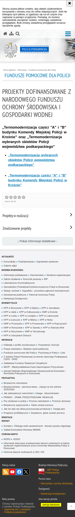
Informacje (22, 70)
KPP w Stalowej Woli (53, 327)
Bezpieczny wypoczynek (16, 405)
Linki (62, 352)
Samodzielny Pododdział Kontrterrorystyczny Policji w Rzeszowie (36, 287)
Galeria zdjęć (10, 265)
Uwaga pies (59, 409)
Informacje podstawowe (15, 275)
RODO (7, 439)
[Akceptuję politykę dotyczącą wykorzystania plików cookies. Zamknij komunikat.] (70, 3)
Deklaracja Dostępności (15, 298)
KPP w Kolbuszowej (29, 312)
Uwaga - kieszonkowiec (47, 393)
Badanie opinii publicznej (35, 349)
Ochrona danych (10, 434)
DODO (16, 439)
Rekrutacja (7, 417)
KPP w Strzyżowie (13, 331)
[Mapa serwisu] (11, 33)
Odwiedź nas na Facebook (19, 472)
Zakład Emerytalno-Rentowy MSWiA (22, 430)
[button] (68, 34)
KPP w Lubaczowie (49, 316)
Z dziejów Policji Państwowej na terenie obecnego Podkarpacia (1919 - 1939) (35, 358)
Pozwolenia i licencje (48, 345)
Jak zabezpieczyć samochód (18, 393)
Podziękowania (26, 261)
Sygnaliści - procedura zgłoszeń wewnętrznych (45, 290)
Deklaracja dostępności (53, 493)
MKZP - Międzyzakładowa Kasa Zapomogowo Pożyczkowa (33, 367)
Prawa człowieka (12, 349)
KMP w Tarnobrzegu (35, 331)
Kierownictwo (37, 275)
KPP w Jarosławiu (51, 308)
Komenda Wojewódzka (12, 269)
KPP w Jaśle (10, 312)
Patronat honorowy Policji (42, 295)
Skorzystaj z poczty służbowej (56, 483)
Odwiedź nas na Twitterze (26, 472)
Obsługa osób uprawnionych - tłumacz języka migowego (42, 426)
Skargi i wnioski (11, 290)
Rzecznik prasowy (32, 279)
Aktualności (8, 256)
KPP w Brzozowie (12, 308)
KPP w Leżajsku (28, 316)
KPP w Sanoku (32, 327)
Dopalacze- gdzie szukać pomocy (48, 413)
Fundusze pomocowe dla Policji (42, 70)
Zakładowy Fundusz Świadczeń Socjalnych (25, 363)
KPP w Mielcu (30, 320)
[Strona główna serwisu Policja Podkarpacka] (5, 33)
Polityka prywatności (15, 512)
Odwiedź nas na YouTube (12, 472)
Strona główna (9, 70)
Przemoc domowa (61, 401)
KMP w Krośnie (50, 312)
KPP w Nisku (46, 320)
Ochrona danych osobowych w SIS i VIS (24, 452)
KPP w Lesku (10, 316)
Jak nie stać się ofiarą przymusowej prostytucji (27, 409)
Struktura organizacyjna (58, 275)
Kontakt (6, 420)
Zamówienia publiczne (15, 295)
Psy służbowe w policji (15, 401)
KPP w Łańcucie (12, 320)
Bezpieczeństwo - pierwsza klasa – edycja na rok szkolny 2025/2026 (32, 388)
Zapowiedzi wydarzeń (47, 261)
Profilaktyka (8, 377)
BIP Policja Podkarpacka (52, 471)
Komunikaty (9, 261)
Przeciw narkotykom (39, 401)
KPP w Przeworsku (34, 323)
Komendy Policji (9, 302)
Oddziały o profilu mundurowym (19, 345)
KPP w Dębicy (31, 308)
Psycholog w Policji (48, 352)
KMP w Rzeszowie (13, 327)
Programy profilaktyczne (16, 413)
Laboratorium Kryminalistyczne (19, 283)
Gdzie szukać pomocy (42, 405)
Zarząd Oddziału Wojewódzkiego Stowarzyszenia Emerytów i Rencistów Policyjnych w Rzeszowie (34, 372)
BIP (46, 279)
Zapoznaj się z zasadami (17, 509)
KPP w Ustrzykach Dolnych (17, 335)
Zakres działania (12, 279)
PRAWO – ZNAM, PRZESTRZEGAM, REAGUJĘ (28, 397)
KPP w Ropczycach (57, 323)
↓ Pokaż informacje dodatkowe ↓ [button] (37, 241)
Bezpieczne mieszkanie (15, 383)
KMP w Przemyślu (13, 323)
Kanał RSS (5, 472)
